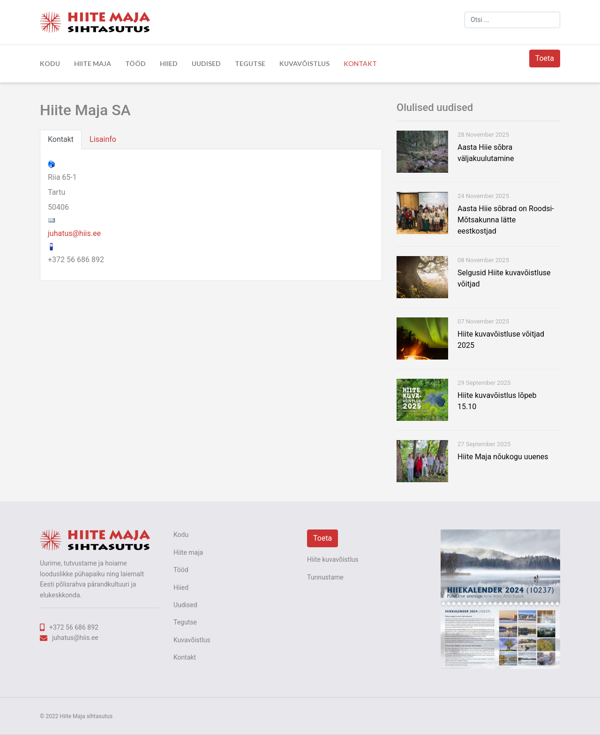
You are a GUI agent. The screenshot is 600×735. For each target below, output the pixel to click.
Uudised (206, 63)
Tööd (135, 63)
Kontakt (360, 63)
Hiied (169, 63)
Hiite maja (92, 63)
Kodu (50, 63)
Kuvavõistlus (304, 63)
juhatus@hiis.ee (74, 233)
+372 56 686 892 (73, 627)
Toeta (544, 58)
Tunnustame (325, 577)
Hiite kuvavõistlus (333, 559)
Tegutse (250, 63)
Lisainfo (103, 139)
